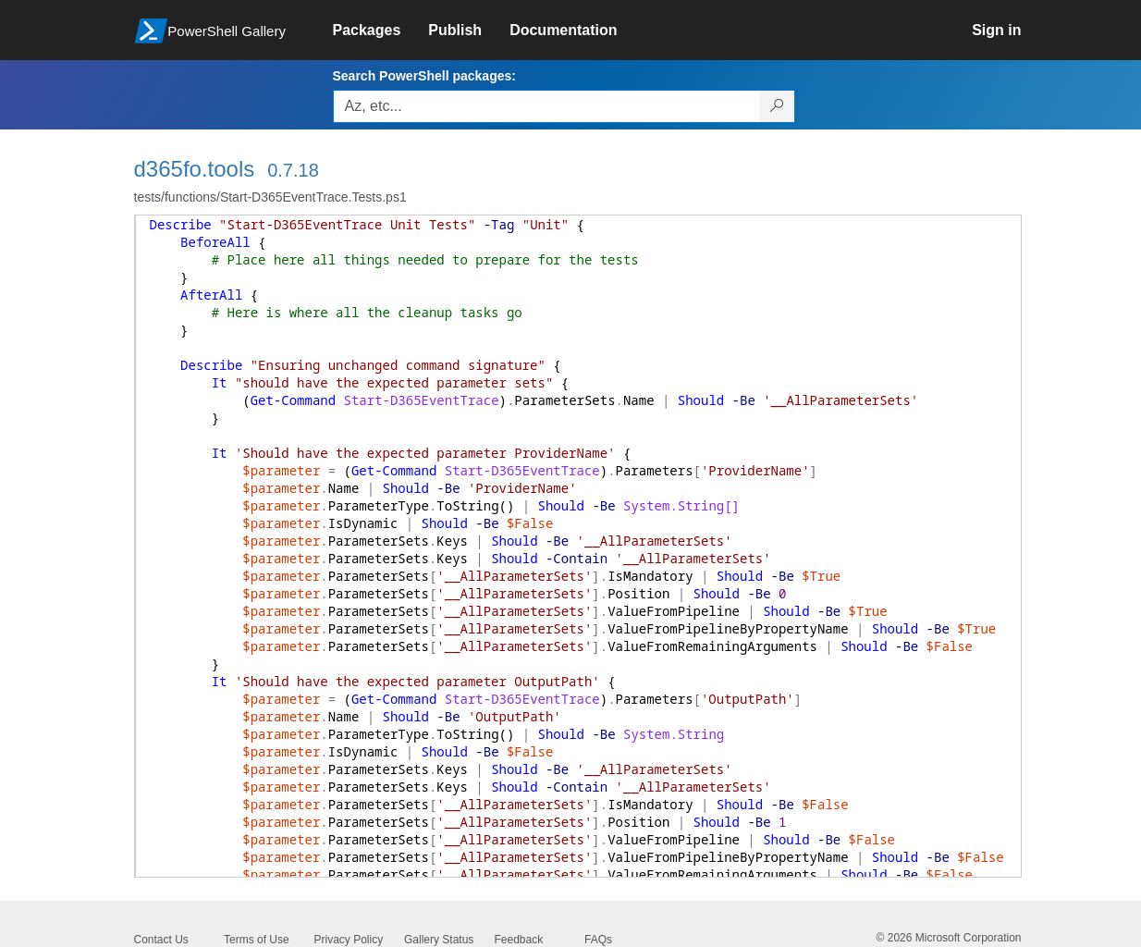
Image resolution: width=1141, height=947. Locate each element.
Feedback (519, 939)
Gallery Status (438, 939)
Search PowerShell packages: (424, 75)
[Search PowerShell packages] (777, 106)
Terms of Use (256, 939)
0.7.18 (293, 170)
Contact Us (161, 939)
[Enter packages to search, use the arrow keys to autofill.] (546, 106)
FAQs (598, 939)
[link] (381, 30)
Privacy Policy (349, 939)
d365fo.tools (194, 168)
